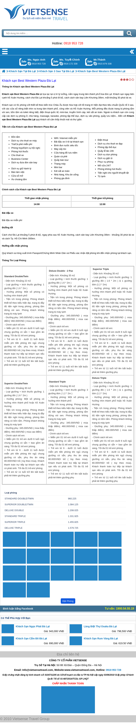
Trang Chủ (44, 11)
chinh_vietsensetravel (61, 63)
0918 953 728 (73, 43)
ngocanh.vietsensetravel (29, 63)
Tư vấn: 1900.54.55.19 (119, 608)
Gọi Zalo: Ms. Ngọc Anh (23, 62)
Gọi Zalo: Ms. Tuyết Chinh (55, 62)
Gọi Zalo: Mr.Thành (89, 62)
